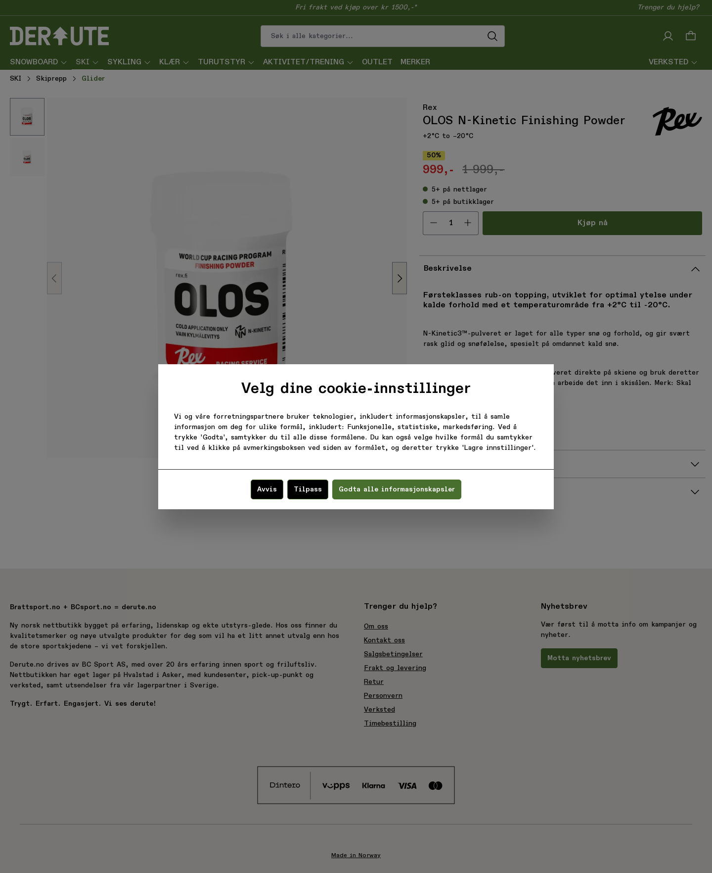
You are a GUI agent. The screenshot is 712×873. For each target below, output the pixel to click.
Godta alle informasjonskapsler (397, 489)
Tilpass (308, 489)
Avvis (267, 489)
